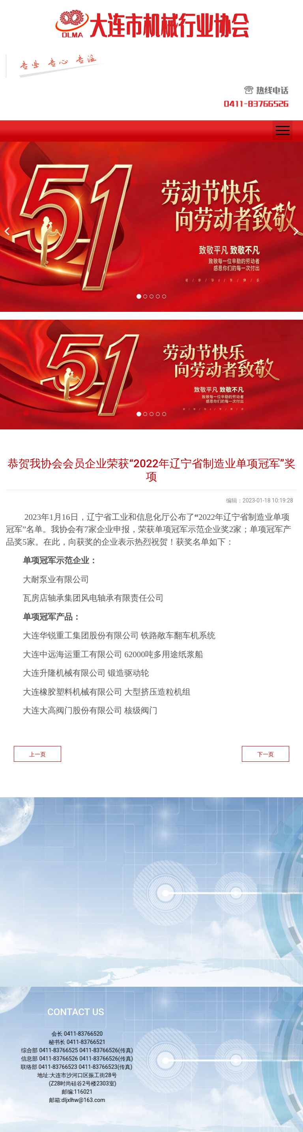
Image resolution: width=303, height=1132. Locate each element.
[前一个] (8, 227)
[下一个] (295, 227)
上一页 (37, 754)
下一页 (265, 754)
